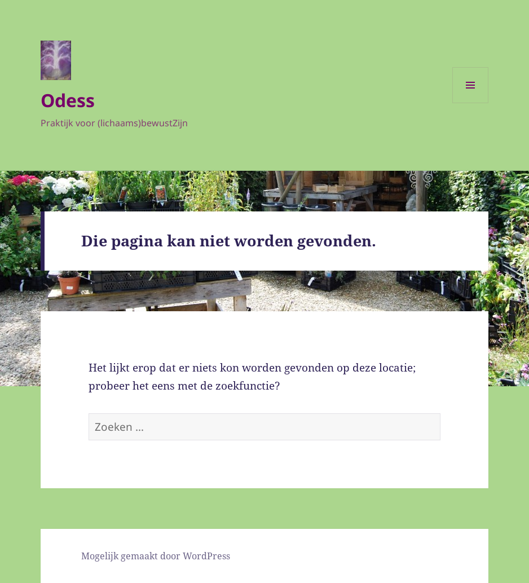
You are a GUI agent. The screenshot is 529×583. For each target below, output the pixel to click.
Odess (68, 100)
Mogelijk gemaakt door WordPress (155, 556)
